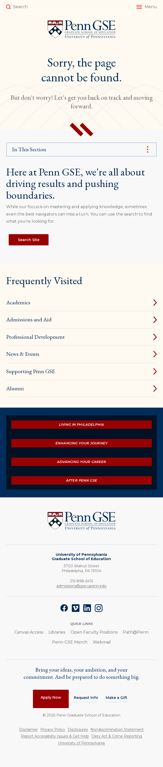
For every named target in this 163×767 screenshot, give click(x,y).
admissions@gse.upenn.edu (81, 586)
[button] (146, 7)
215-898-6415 (81, 581)
